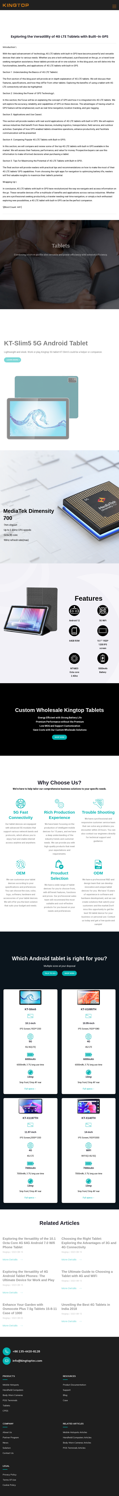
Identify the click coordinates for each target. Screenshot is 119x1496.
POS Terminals (10, 1400)
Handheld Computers (13, 1390)
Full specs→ (30, 1089)
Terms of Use (9, 1479)
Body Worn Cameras (13, 1395)
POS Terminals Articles (74, 1447)
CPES (5, 1410)
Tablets (6, 1405)
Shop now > (60, 737)
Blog (65, 1395)
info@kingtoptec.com (27, 1361)
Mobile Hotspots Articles (75, 1432)
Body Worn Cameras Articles (77, 1442)
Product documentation (74, 1384)
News (5, 1442)
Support (67, 1390)
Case (65, 1400)
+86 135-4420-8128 (26, 1351)
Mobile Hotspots (11, 1384)
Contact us (8, 1453)
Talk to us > (50, 973)
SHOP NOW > (70, 973)
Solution (7, 1447)
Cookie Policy (9, 1485)
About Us (7, 1432)
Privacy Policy (9, 1474)
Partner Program (11, 1437)
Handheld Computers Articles (77, 1437)
